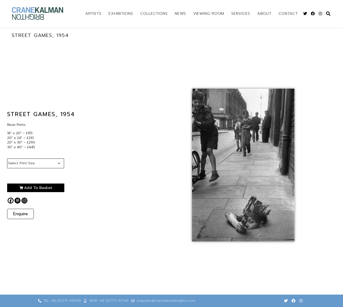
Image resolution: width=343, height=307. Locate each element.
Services (240, 13)
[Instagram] (24, 201)
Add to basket (38, 188)
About (264, 13)
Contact (288, 13)
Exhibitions (121, 13)
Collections (154, 13)
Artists (93, 13)
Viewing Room (208, 13)
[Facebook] (11, 201)
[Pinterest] (17, 201)
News (180, 13)
